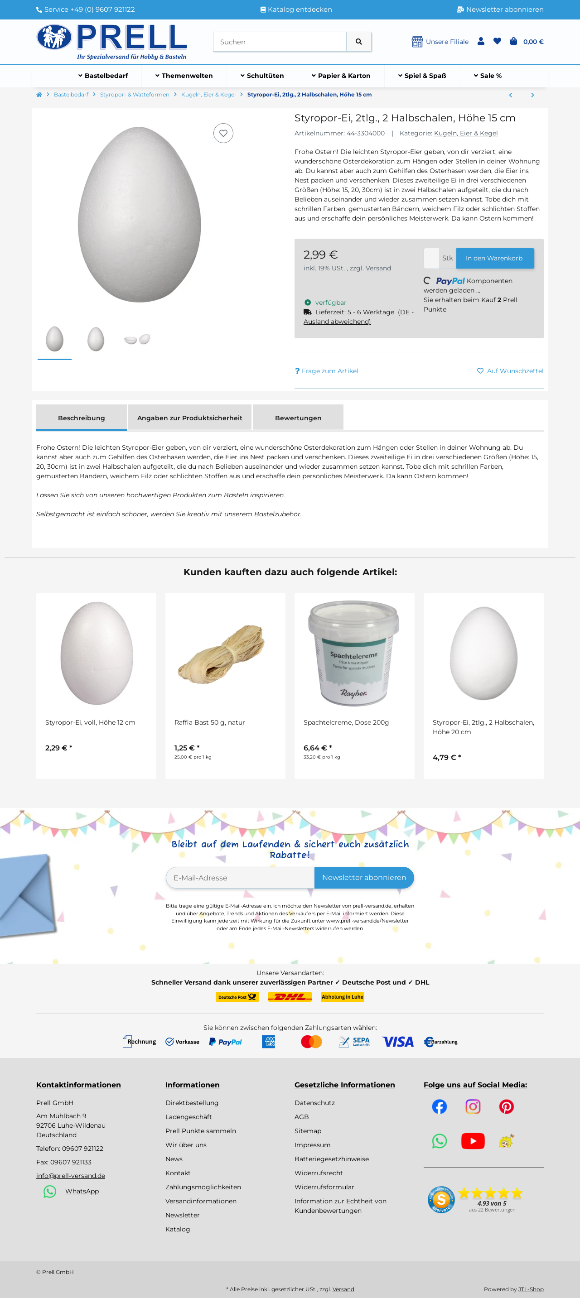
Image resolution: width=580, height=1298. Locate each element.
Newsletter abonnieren (364, 877)
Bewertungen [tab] (298, 418)
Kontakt (178, 1173)
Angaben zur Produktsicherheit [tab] (189, 418)
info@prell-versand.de (70, 1176)
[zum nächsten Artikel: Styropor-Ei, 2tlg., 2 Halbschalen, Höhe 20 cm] (533, 95)
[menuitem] (103, 76)
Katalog (177, 1229)
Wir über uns (186, 1145)
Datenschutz (315, 1103)
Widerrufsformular (324, 1187)
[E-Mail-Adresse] (240, 878)
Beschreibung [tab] (81, 418)
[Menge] (431, 258)
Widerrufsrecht (319, 1173)
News (174, 1159)
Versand (378, 268)
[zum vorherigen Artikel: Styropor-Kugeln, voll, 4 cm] (510, 95)
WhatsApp (82, 1191)
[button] (481, 41)
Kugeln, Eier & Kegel (466, 133)
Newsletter (182, 1215)
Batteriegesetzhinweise (332, 1159)
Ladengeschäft (188, 1117)
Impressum (313, 1145)
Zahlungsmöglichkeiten (203, 1187)
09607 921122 (82, 1148)
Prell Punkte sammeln (200, 1131)
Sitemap (308, 1131)
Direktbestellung (192, 1103)
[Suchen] (280, 42)
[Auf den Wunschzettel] (223, 133)
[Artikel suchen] (359, 42)
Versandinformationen (201, 1201)
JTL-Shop (531, 1289)
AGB (302, 1117)
